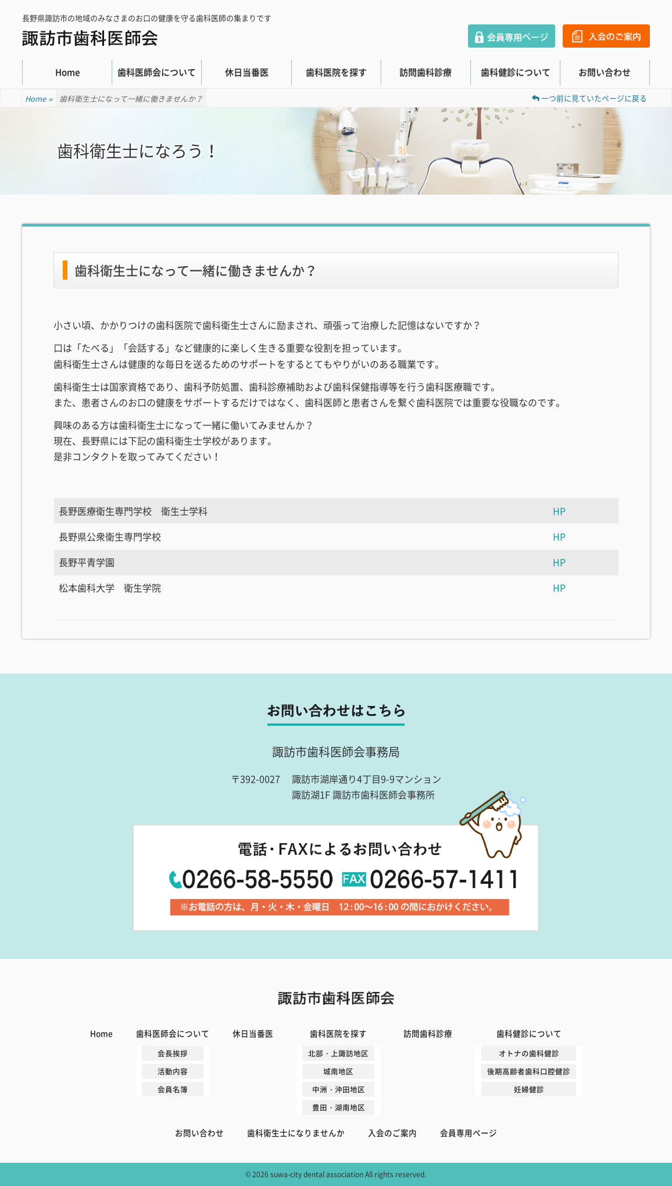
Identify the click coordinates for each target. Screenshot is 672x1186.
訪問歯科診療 (425, 72)
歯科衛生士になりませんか (296, 1132)
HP (559, 511)
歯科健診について (516, 72)
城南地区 (338, 1071)
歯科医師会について (156, 72)
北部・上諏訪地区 (338, 1053)
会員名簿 (173, 1089)
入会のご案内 (606, 36)
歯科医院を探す (336, 72)
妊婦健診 (529, 1089)
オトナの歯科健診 (529, 1053)
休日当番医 (247, 72)
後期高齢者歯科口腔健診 (528, 1071)
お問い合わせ (604, 72)
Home (67, 72)
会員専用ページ (511, 36)
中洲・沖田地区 (338, 1089)
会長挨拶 (173, 1053)
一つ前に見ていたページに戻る (589, 97)
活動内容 (173, 1071)
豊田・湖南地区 (338, 1107)
